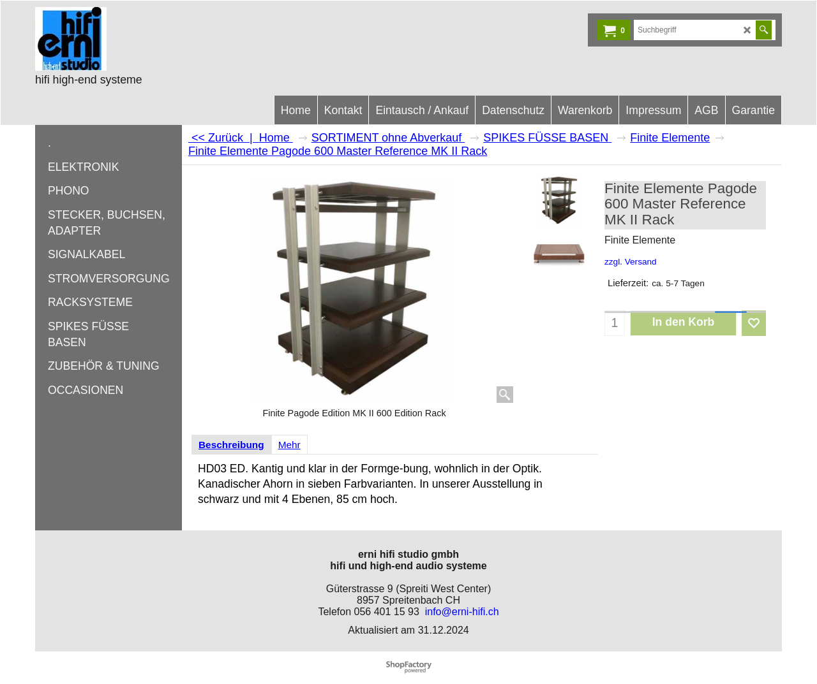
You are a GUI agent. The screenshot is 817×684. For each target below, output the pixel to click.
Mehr (289, 444)
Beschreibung (231, 444)
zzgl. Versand (630, 261)
